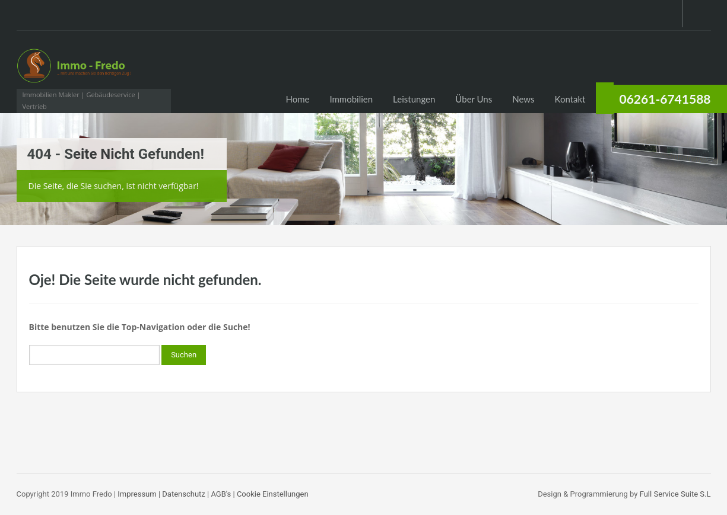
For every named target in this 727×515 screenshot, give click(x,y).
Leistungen (414, 99)
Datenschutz (183, 494)
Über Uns (473, 99)
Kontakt (570, 99)
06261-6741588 (665, 98)
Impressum (137, 494)
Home (297, 99)
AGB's (221, 494)
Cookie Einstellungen (273, 494)
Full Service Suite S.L (675, 494)
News (523, 99)
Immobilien (351, 99)
